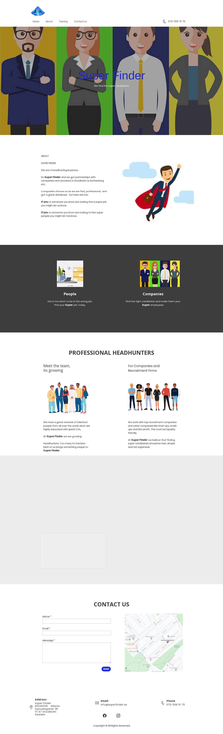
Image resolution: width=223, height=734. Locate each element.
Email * (46, 628)
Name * (46, 616)
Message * (48, 640)
